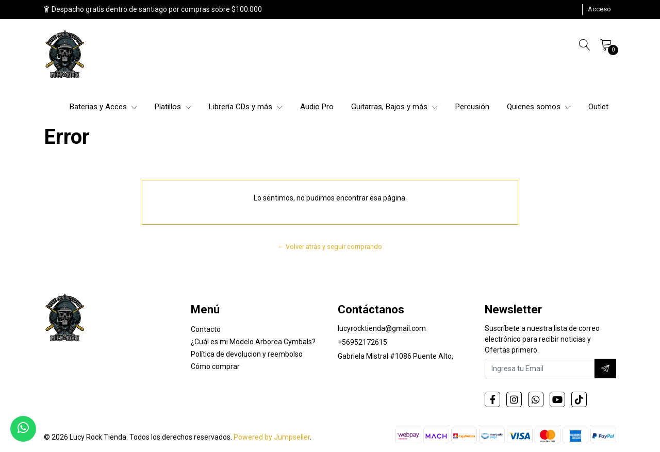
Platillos (173, 106)
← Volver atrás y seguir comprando (330, 246)
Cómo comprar (215, 366)
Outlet (598, 106)
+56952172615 (362, 342)
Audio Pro (317, 106)
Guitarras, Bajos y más (394, 106)
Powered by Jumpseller (272, 437)
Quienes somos (539, 106)
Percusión (472, 106)
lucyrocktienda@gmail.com (382, 328)
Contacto (206, 329)
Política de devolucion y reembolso (247, 354)
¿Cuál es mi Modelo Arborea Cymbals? (253, 342)
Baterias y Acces (103, 106)
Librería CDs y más (246, 106)
